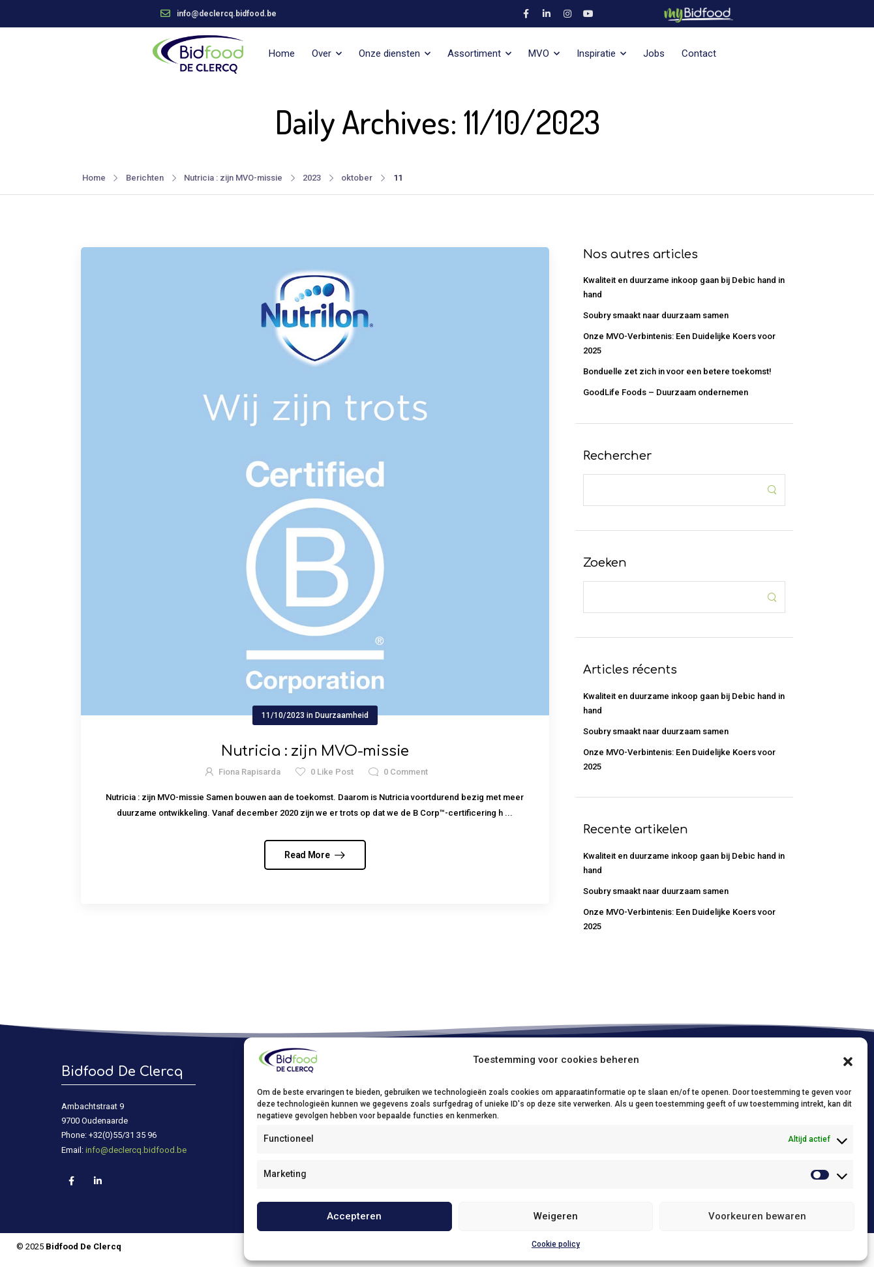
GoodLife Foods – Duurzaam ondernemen (665, 392)
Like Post (332, 772)
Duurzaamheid (342, 715)
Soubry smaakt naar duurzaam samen (656, 315)
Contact (699, 53)
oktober (356, 178)
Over (321, 53)
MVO (538, 53)
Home (282, 53)
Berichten (145, 178)
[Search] (671, 490)
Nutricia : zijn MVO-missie (233, 178)
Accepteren (354, 1216)
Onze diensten (389, 53)
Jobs (654, 53)
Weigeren (556, 1216)
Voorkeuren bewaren (757, 1216)
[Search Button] (772, 490)
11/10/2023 (283, 715)
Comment (406, 772)
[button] (847, 1060)
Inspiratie (596, 53)
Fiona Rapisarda (249, 772)
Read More (307, 855)
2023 (312, 178)
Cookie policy (556, 1244)
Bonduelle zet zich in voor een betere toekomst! (677, 371)
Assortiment (474, 53)
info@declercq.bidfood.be (136, 1150)
